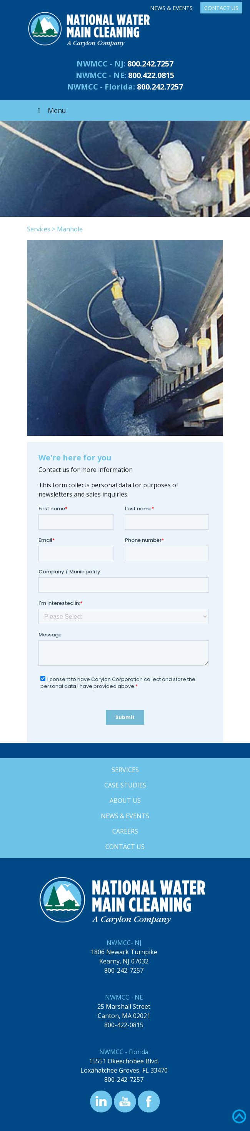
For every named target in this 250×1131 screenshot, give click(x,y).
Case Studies (125, 785)
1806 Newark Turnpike (124, 952)
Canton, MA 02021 (124, 1015)
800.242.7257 (150, 63)
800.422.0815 (151, 75)
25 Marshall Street (123, 1006)
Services (38, 229)
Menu (50, 110)
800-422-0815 (123, 1025)
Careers (125, 831)
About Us (125, 800)
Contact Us (221, 8)
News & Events (171, 8)
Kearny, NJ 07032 (123, 961)
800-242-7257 (123, 970)
